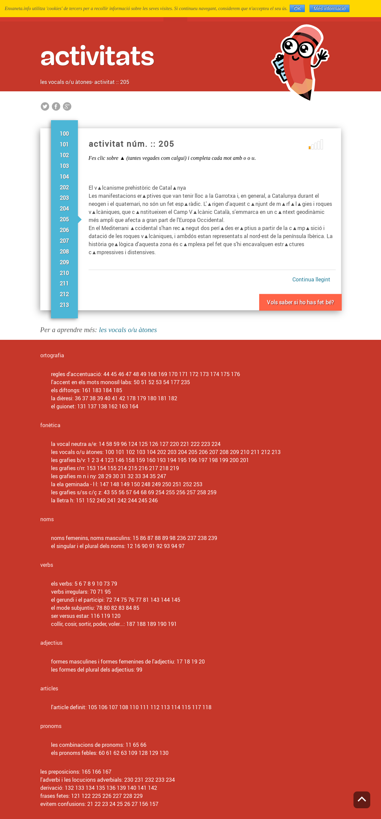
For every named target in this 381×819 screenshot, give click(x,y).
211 (64, 283)
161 (86, 390)
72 (109, 599)
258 (201, 492)
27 (135, 804)
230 (128, 779)
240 (101, 500)
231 (139, 779)
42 (122, 398)
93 (167, 546)
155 (111, 468)
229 (138, 796)
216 (143, 468)
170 (173, 374)
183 (96, 390)
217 (153, 468)
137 (92, 406)
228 (127, 796)
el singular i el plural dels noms (87, 546)
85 (136, 607)
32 (131, 476)
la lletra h (62, 500)
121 (75, 796)
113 (165, 707)
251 (177, 484)
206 (64, 230)
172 (193, 374)
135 (100, 787)
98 (173, 538)
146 (119, 460)
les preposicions (59, 771)
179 (141, 398)
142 (152, 787)
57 (129, 492)
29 (108, 476)
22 (98, 804)
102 (64, 155)
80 (107, 607)
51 (144, 382)
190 (161, 624)
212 (64, 294)
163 (123, 406)
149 (125, 484)
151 (80, 500)
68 (144, 492)
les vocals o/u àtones (66, 82)
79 (114, 583)
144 (165, 599)
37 (85, 398)
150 (135, 484)
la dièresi (61, 398)
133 (79, 787)
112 (154, 707)
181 (162, 398)
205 (64, 219)
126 (153, 444)
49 (143, 374)
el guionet (63, 406)
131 (81, 406)
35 (153, 476)
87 (150, 538)
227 (117, 796)
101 (64, 144)
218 (164, 468)
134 (90, 787)
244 (132, 500)
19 (194, 661)
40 (107, 398)
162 (112, 406)
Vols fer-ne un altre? (300, 310)
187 (130, 624)
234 (170, 779)
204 (64, 208)
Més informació (329, 8)
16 (137, 546)
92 (159, 546)
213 (64, 305)
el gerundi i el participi (77, 599)
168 (152, 374)
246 (153, 500)
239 (212, 538)
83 (121, 607)
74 (116, 599)
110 (134, 707)
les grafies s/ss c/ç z (76, 492)
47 (129, 374)
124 (132, 444)
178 (131, 398)
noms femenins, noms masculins (90, 538)
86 (143, 538)
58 (109, 444)
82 (114, 607)
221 (184, 444)
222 (195, 444)
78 (99, 607)
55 (114, 492)
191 (172, 624)
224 (216, 444)
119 (105, 616)
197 (202, 460)
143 (154, 599)
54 (166, 382)
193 (161, 460)
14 (102, 444)
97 (182, 546)
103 (64, 166)
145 (175, 599)
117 (196, 707)
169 (162, 374)
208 (64, 251)
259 (212, 492)
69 (151, 492)
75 (124, 599)
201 (244, 460)
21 (90, 804)
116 (95, 616)
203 (64, 197)
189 (151, 624)
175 (225, 374)
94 (174, 546)
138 (102, 406)
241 (111, 500)
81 (146, 599)
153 (91, 468)
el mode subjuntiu (72, 607)
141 (142, 787)
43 (107, 492)
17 (180, 661)
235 (185, 382)
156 (143, 804)
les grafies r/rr (67, 468)
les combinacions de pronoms (87, 744)
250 (166, 484)
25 (120, 804)
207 (64, 240)
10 (99, 583)
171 (183, 374)
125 (143, 444)
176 (235, 374)
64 (136, 492)
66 (143, 744)
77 (139, 599)
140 (131, 787)
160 (150, 460)
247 (161, 476)
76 (131, 599)
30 (116, 476)
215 (132, 468)
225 (96, 796)
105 (92, 707)
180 (151, 398)
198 (213, 460)
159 (140, 460)
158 (130, 460)
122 (86, 796)
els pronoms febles (73, 753)
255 (170, 492)
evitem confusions (62, 804)
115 (186, 707)
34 (145, 476)
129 (153, 753)
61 (109, 753)
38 (93, 398)
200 (234, 460)
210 (64, 273)
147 (104, 484)
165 (86, 771)
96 (124, 444)
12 (130, 546)
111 (144, 707)
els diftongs (65, 390)
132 (69, 787)
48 (136, 374)
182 (172, 398)
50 (137, 382)
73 (107, 583)
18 (187, 661)
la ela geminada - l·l (74, 484)
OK (297, 8)
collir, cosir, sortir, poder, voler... (87, 624)
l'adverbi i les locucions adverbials (81, 779)
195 (182, 460)
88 (158, 538)
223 (205, 444)
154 (101, 468)
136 (110, 787)
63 (124, 753)
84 (129, 607)
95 (108, 591)
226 (106, 796)
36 (78, 398)
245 (142, 500)
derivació (51, 787)
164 (133, 406)
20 (202, 661)
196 (192, 460)
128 (143, 753)
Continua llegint (311, 279)
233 (159, 779)
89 (165, 538)
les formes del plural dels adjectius (92, 669)
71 (100, 591)
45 (114, 374)
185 (117, 390)
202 (64, 187)
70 (93, 591)
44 (106, 374)
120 (116, 616)
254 (159, 492)
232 (149, 779)
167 (106, 771)
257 (191, 492)
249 (156, 484)
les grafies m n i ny (73, 476)
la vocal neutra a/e (73, 444)
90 (145, 546)
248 (145, 484)
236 (181, 538)
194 (171, 460)
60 (102, 753)
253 (197, 484)
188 (141, 624)
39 (100, 398)
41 (115, 398)
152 (90, 500)
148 (114, 484)
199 (223, 460)
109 (132, 753)
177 (175, 382)
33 (138, 476)
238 (202, 538)
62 (116, 753)
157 (153, 804)
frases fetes (54, 796)
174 (214, 374)
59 (116, 444)
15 (136, 538)
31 (123, 476)
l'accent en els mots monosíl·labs (91, 382)
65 (136, 744)
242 (122, 500)
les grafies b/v (68, 460)
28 (101, 476)
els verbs (61, 583)
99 (139, 669)
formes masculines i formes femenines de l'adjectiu (112, 661)
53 (159, 382)
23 (105, 804)
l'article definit (68, 707)
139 (121, 787)
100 (64, 133)
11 (129, 744)
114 (175, 707)
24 (112, 804)
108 (123, 707)
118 (206, 707)
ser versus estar (69, 616)
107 (113, 707)
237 (191, 538)
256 (180, 492)
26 (127, 804)
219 (174, 468)
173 (204, 374)
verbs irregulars (69, 591)
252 (187, 484)
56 (121, 492)
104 (64, 176)
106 (102, 707)
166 (96, 771)
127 (164, 444)
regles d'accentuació (76, 374)
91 (152, 546)
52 (151, 382)
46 (121, 374)
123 (109, 460)
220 (174, 444)
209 (64, 262)
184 (107, 390)
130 (164, 753)
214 (122, 468)
